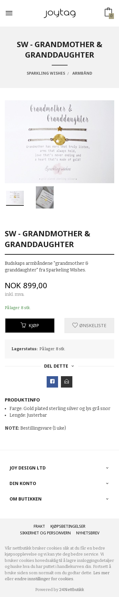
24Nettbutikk (71, 589)
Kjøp (30, 325)
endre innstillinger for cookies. (44, 578)
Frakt (39, 526)
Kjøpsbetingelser (67, 526)
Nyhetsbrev (87, 533)
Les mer (101, 572)
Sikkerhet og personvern (45, 533)
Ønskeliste (89, 325)
